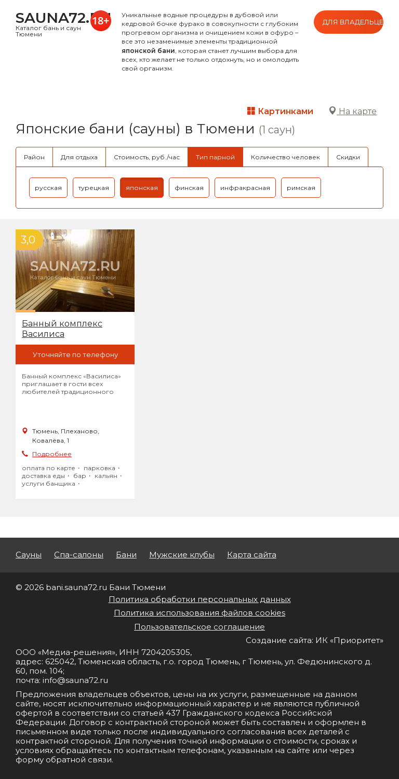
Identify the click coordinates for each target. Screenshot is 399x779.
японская (142, 188)
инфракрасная (245, 188)
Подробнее (52, 454)
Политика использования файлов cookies (199, 613)
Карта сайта (251, 554)
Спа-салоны (78, 554)
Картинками (280, 111)
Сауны (29, 554)
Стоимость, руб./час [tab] (147, 157)
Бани (126, 554)
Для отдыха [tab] (79, 157)
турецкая (93, 188)
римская (301, 188)
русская (48, 188)
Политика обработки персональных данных (200, 599)
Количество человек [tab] (285, 157)
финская (189, 188)
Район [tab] (34, 157)
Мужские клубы (182, 554)
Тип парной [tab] (215, 157)
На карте (352, 111)
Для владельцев (353, 22)
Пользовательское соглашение (199, 627)
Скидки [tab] (348, 157)
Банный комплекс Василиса (62, 329)
